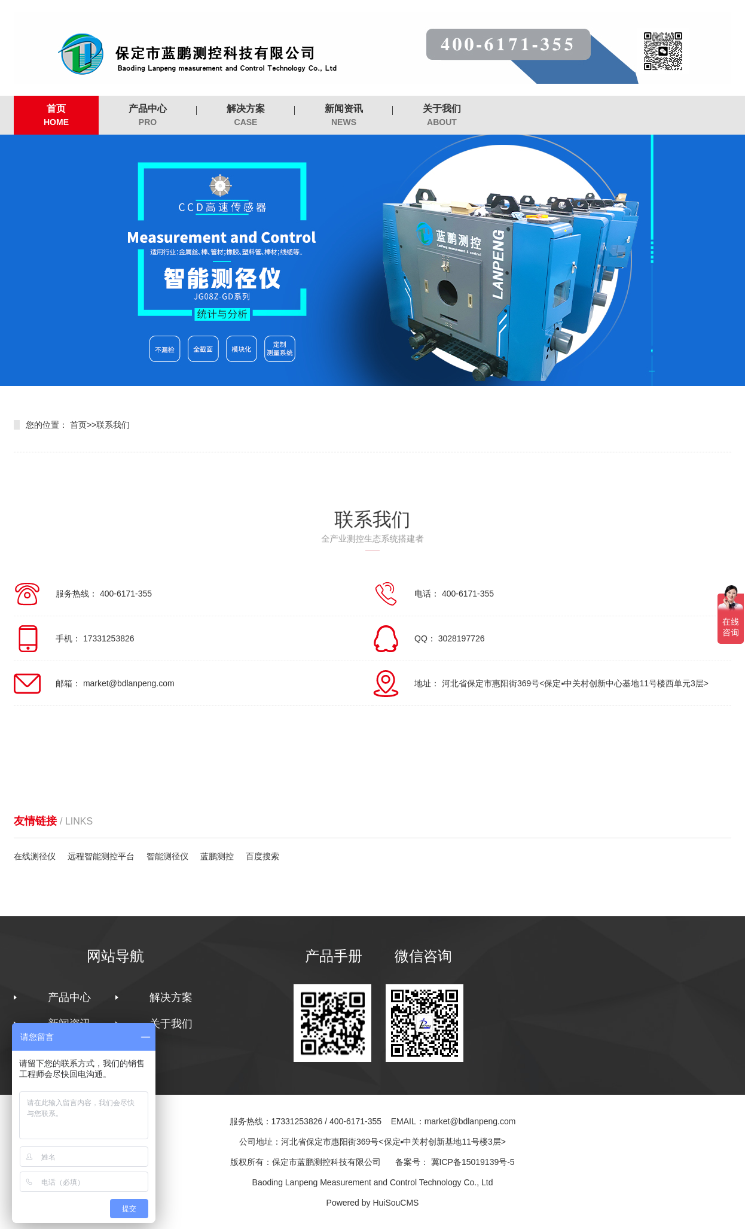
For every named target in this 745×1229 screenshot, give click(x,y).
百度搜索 (262, 856)
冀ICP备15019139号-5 (473, 1162)
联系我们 (113, 425)
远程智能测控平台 (101, 856)
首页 (56, 116)
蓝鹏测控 (217, 856)
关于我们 (442, 116)
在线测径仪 (35, 856)
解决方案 (246, 116)
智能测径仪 (167, 856)
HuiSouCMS (396, 1202)
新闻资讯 (344, 116)
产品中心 (148, 116)
